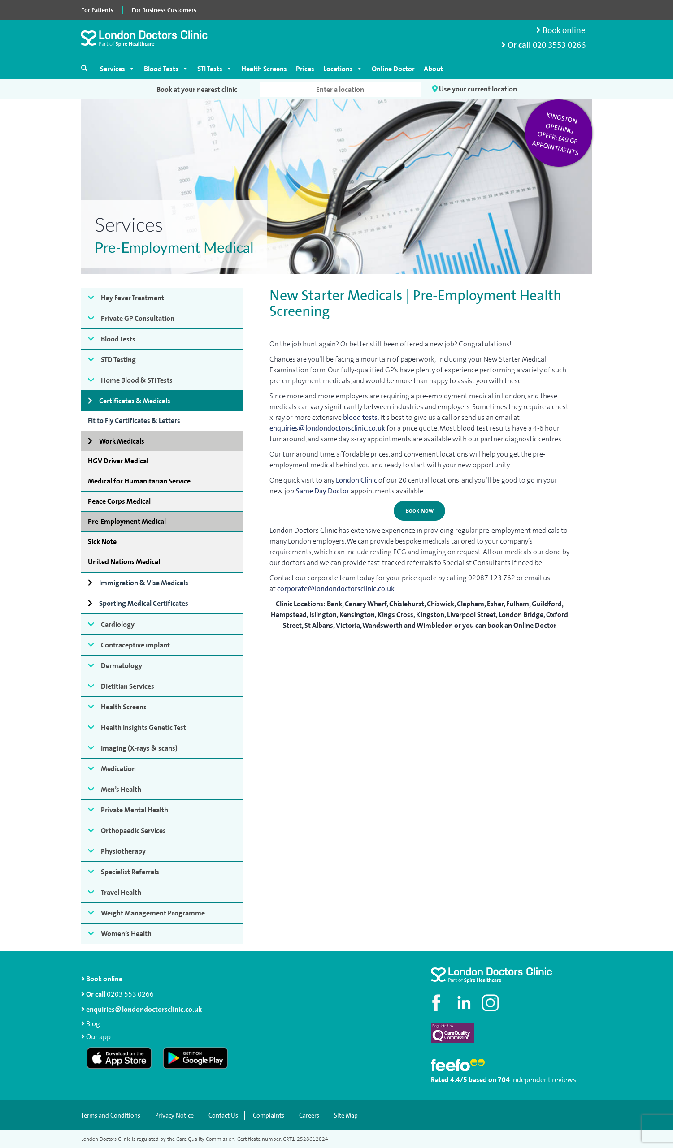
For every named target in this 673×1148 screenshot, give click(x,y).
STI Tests (214, 69)
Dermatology (121, 665)
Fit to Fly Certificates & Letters (134, 420)
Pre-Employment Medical (127, 521)
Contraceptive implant (135, 645)
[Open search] (84, 68)
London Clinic (356, 480)
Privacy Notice (174, 1115)
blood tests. (361, 417)
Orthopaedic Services (133, 830)
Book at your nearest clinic (196, 89)
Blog (93, 1023)
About (433, 68)
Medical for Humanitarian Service (139, 481)
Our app (98, 1036)
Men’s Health (121, 789)
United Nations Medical (124, 561)
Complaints (268, 1115)
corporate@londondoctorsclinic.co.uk (336, 588)
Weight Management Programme (153, 913)
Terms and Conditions (110, 1115)
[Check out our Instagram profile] (491, 1002)
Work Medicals (121, 441)
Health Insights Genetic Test (143, 727)
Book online (561, 30)
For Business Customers (164, 10)
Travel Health (121, 892)
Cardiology (118, 624)
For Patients (97, 10)
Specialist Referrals (130, 871)
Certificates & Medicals (134, 401)
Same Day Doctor (322, 491)
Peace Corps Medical (119, 501)
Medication (118, 768)
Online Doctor (393, 68)
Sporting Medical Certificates (143, 603)
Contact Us (223, 1115)
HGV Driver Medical (118, 461)
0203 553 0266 (130, 994)
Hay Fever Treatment (132, 297)
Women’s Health (126, 933)
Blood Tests (166, 69)
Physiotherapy (123, 851)
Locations (343, 69)
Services (117, 69)
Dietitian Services (127, 686)
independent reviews (543, 1079)
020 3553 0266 (559, 45)
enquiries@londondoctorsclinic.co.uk (327, 428)
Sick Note (102, 541)
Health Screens (264, 68)
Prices (305, 68)
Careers (309, 1115)
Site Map (346, 1115)
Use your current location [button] (474, 89)
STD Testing (118, 359)
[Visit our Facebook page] (437, 1002)
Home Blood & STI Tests (137, 380)
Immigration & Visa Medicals (143, 582)
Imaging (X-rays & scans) (139, 748)
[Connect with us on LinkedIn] (464, 1002)
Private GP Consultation (137, 318)
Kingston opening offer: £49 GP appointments (555, 134)
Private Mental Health (134, 810)
